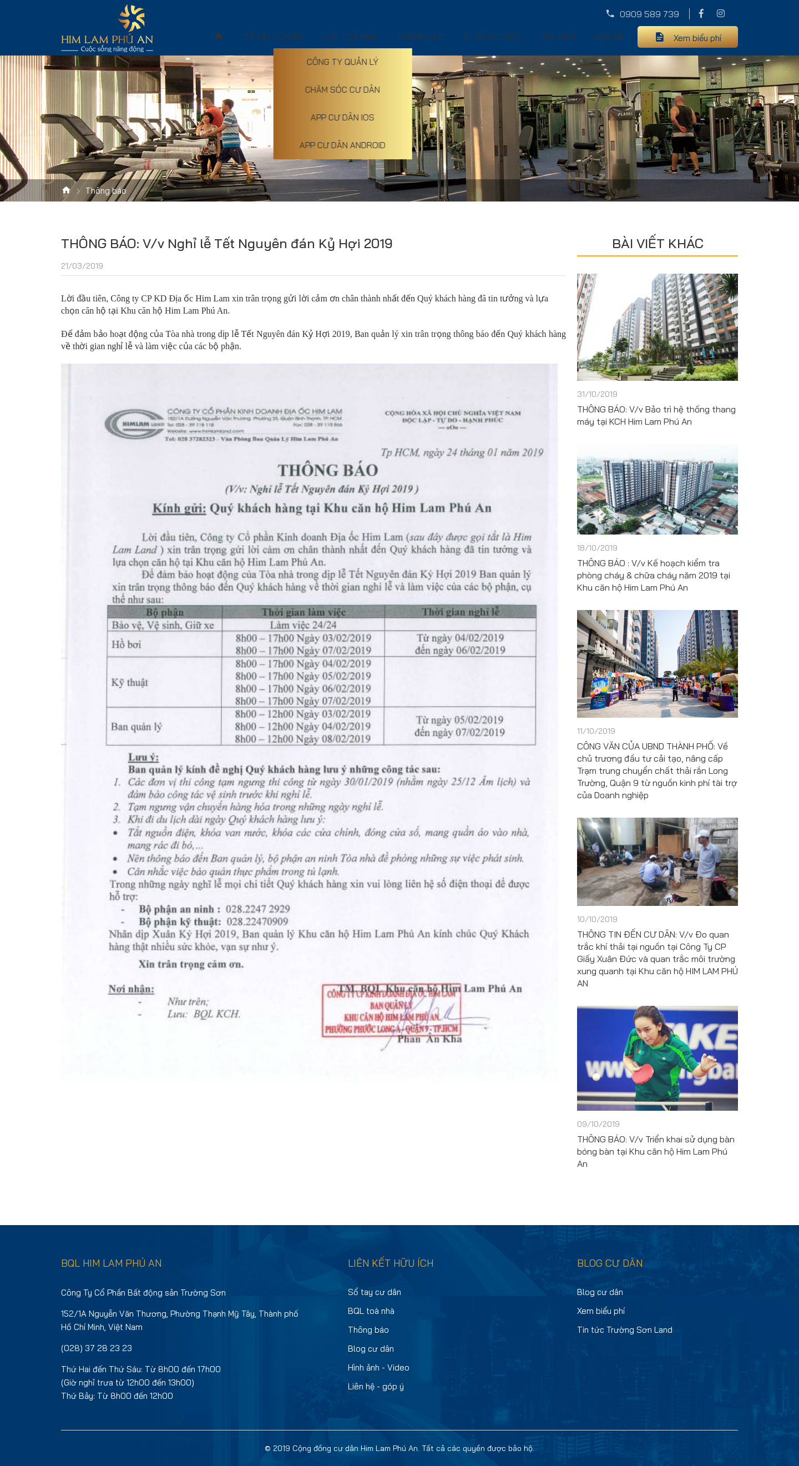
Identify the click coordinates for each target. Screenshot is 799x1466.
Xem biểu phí (697, 38)
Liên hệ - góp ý (376, 1386)
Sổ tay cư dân (273, 37)
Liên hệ (609, 37)
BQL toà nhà (350, 37)
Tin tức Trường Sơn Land (624, 1329)
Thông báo (420, 37)
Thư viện (556, 37)
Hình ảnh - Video (378, 1367)
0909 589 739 (649, 13)
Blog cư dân (491, 37)
